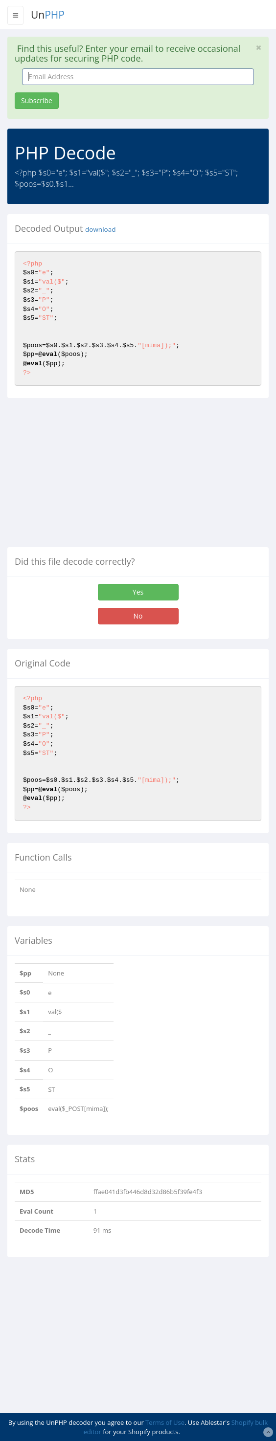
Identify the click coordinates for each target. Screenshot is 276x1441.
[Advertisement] (89, 476)
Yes (138, 592)
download (100, 229)
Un (48, 15)
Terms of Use (164, 1422)
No (138, 616)
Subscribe (36, 100)
